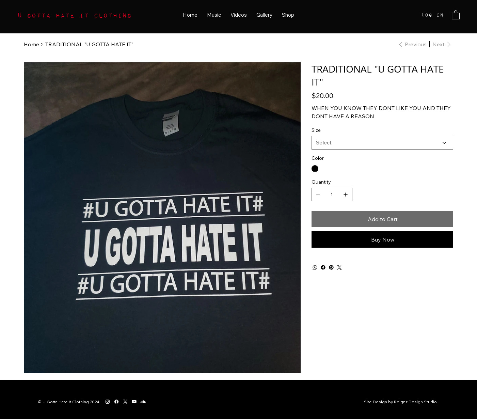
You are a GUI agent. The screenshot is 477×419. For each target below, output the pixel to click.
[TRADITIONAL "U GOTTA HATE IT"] (89, 44)
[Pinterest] (331, 267)
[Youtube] (134, 401)
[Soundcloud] (143, 401)
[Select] (382, 143)
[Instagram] (107, 401)
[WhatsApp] (315, 267)
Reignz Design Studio (415, 401)
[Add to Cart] (382, 219)
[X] (125, 401)
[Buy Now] (382, 239)
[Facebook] (323, 267)
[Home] (31, 44)
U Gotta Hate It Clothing (74, 15)
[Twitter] (339, 267)
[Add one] (345, 194)
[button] (456, 14)
